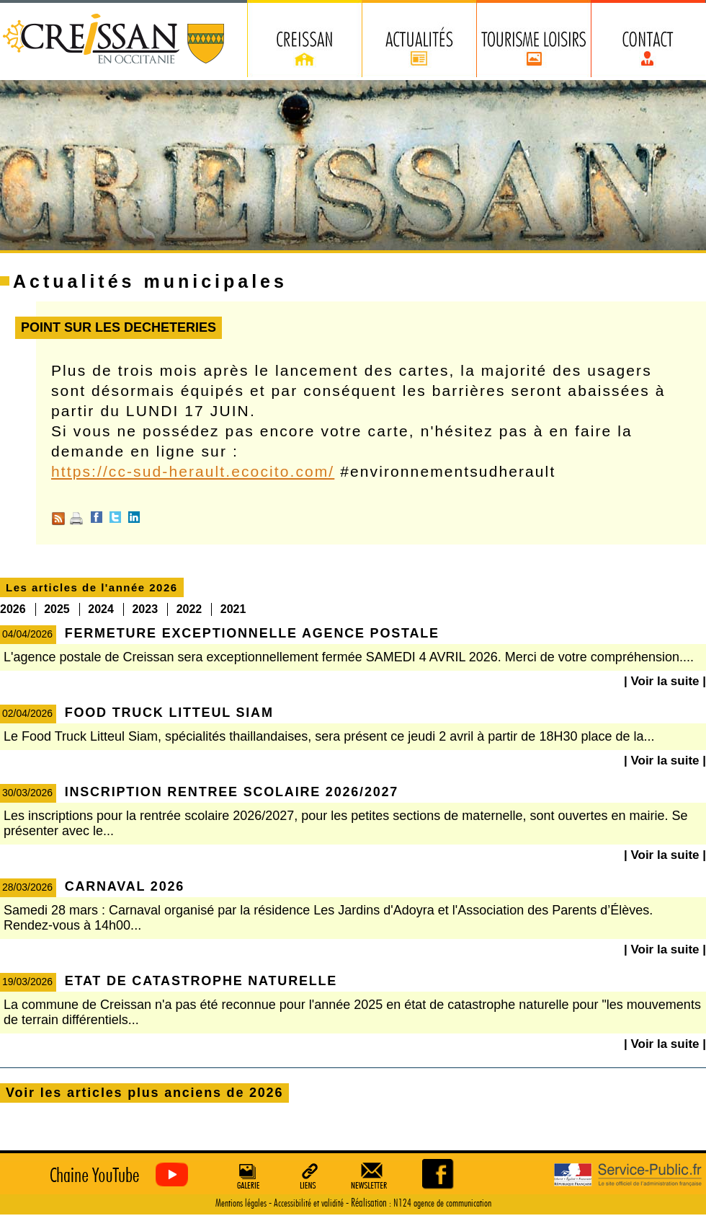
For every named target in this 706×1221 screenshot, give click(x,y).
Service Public (628, 1175)
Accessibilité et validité (309, 1203)
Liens (309, 1175)
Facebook (96, 517)
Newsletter (371, 1175)
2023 (145, 609)
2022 (189, 609)
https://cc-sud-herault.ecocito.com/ (192, 471)
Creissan (114, 40)
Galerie (246, 1175)
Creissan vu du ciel (115, 1175)
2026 (13, 609)
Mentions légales (241, 1203)
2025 (57, 609)
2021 (233, 609)
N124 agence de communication (442, 1203)
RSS (58, 518)
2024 (101, 609)
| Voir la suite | (665, 681)
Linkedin (134, 517)
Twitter (115, 517)
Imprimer (76, 518)
